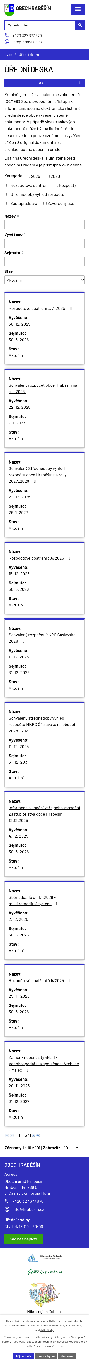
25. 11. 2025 (19, 996)
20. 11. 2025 (19, 1085)
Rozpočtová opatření (30, 185)
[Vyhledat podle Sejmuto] (44, 261)
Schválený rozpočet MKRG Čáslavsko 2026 (42, 638)
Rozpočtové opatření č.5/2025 (40, 980)
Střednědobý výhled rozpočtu (38, 194)
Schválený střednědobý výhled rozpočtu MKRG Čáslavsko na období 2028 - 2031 (42, 724)
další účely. (47, 1330)
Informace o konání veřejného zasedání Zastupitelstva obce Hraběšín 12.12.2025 (44, 814)
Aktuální (16, 355)
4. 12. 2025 (18, 836)
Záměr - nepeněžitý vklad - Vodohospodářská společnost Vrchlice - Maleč (44, 1064)
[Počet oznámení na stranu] (70, 1148)
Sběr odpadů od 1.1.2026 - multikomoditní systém (34, 900)
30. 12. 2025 (19, 323)
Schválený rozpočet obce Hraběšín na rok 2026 (43, 388)
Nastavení (67, 1356)
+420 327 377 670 (27, 1201)
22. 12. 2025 (19, 407)
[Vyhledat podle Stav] (44, 279)
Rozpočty (67, 185)
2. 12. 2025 (18, 919)
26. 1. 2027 (18, 512)
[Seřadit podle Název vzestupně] (18, 215)
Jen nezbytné (46, 1356)
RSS (60, 82)
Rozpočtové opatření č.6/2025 (40, 557)
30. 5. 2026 (19, 339)
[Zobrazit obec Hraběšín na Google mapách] (23, 1239)
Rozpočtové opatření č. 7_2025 (41, 308)
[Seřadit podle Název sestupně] (18, 217)
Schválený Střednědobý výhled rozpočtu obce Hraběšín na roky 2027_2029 (38, 475)
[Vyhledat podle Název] (44, 224)
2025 (35, 176)
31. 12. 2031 (19, 762)
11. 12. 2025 (19, 656)
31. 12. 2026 (19, 672)
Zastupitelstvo (24, 203)
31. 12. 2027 (19, 1101)
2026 (55, 176)
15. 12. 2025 (19, 573)
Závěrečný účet (62, 203)
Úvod (8, 54)
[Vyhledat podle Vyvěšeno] (44, 243)
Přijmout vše (23, 1356)
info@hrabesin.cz (28, 1209)
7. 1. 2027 (17, 422)
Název (10, 216)
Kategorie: (14, 175)
